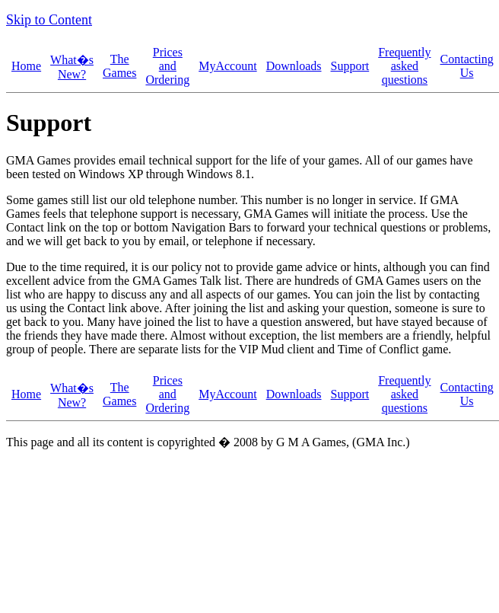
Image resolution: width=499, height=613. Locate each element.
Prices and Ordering (167, 66)
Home (26, 65)
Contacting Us (467, 66)
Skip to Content (49, 19)
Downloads (294, 65)
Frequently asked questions (404, 66)
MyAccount (227, 65)
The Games (119, 66)
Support (350, 65)
